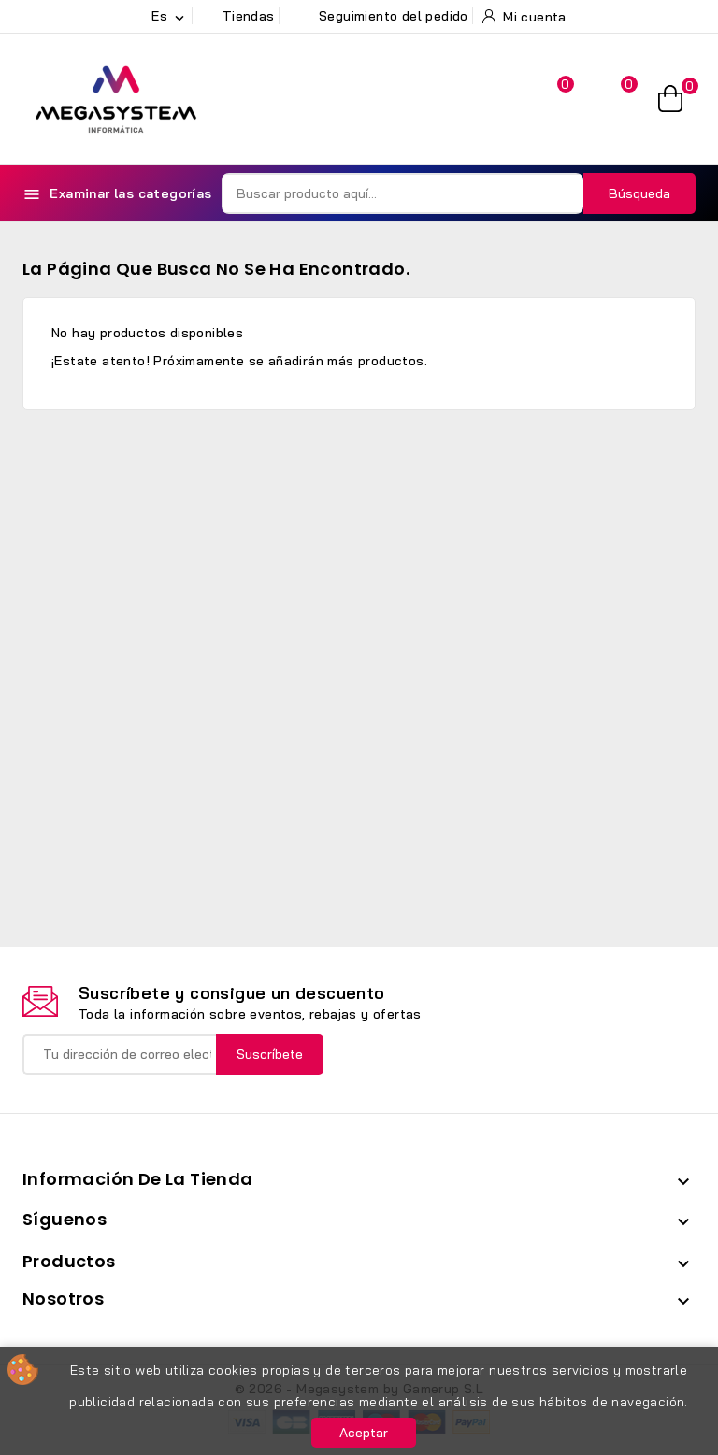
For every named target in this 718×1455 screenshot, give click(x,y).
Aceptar (363, 1432)
